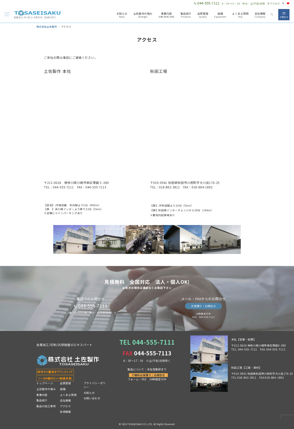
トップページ (44, 383)
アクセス (273, 3)
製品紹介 (41, 400)
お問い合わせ (92, 398)
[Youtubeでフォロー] (288, 3)
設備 (63, 389)
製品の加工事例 (46, 406)
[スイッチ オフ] (272, 14)
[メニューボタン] (6, 15)
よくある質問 (68, 395)
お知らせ (89, 393)
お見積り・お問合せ (203, 306)
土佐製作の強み (46, 389)
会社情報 (65, 400)
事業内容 (41, 395)
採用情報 (65, 412)
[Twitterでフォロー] (283, 3)
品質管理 (65, 383)
